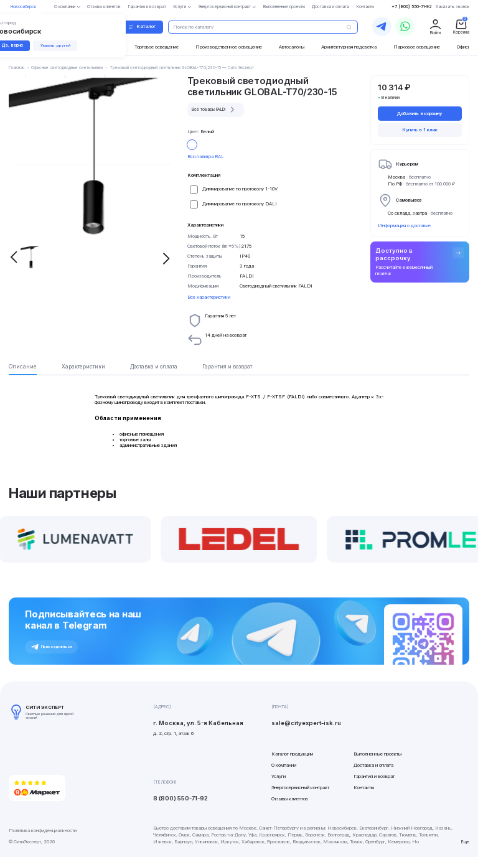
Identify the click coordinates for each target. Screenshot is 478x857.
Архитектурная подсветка (349, 47)
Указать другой (55, 45)
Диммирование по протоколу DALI (239, 204)
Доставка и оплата (373, 765)
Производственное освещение (228, 47)
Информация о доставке (404, 225)
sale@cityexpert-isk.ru (306, 722)
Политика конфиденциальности (43, 830)
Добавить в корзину (419, 113)
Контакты (364, 787)
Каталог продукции (292, 754)
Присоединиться (51, 647)
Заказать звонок (452, 6)
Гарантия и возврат (374, 776)
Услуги (278, 776)
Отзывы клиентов (289, 799)
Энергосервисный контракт (300, 787)
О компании (283, 765)
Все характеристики (208, 297)
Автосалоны (291, 47)
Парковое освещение (416, 47)
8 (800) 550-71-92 (180, 798)
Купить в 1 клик (420, 130)
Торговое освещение (156, 47)
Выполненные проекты (377, 754)
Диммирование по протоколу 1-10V (240, 189)
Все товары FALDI (215, 109)
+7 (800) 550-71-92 (411, 6)
